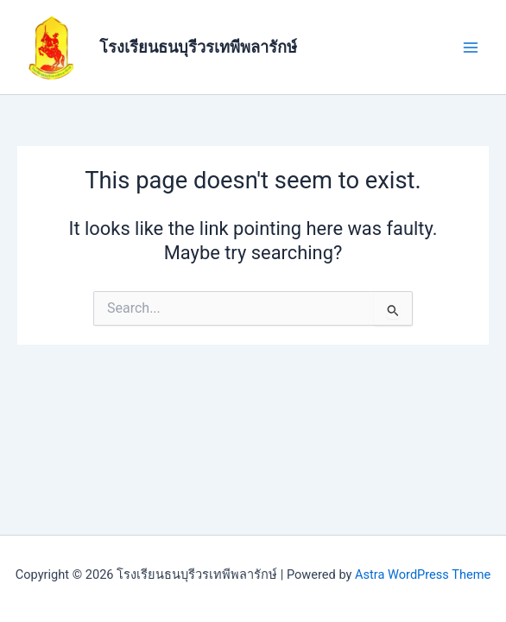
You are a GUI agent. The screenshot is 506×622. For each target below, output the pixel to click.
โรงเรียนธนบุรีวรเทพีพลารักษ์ (198, 47)
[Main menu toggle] (470, 47)
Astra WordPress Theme (422, 574)
